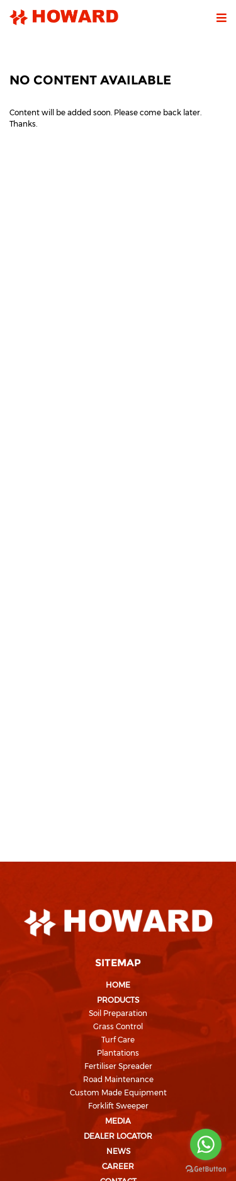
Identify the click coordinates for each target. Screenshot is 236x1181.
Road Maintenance (118, 1079)
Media (118, 1121)
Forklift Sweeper (118, 1105)
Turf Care (118, 1039)
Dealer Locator (118, 1136)
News (118, 1151)
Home (118, 985)
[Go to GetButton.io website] (206, 1168)
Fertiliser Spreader (118, 1066)
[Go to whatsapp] (206, 1144)
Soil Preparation (118, 1013)
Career (118, 1166)
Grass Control (118, 1026)
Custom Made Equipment (118, 1092)
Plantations (118, 1053)
